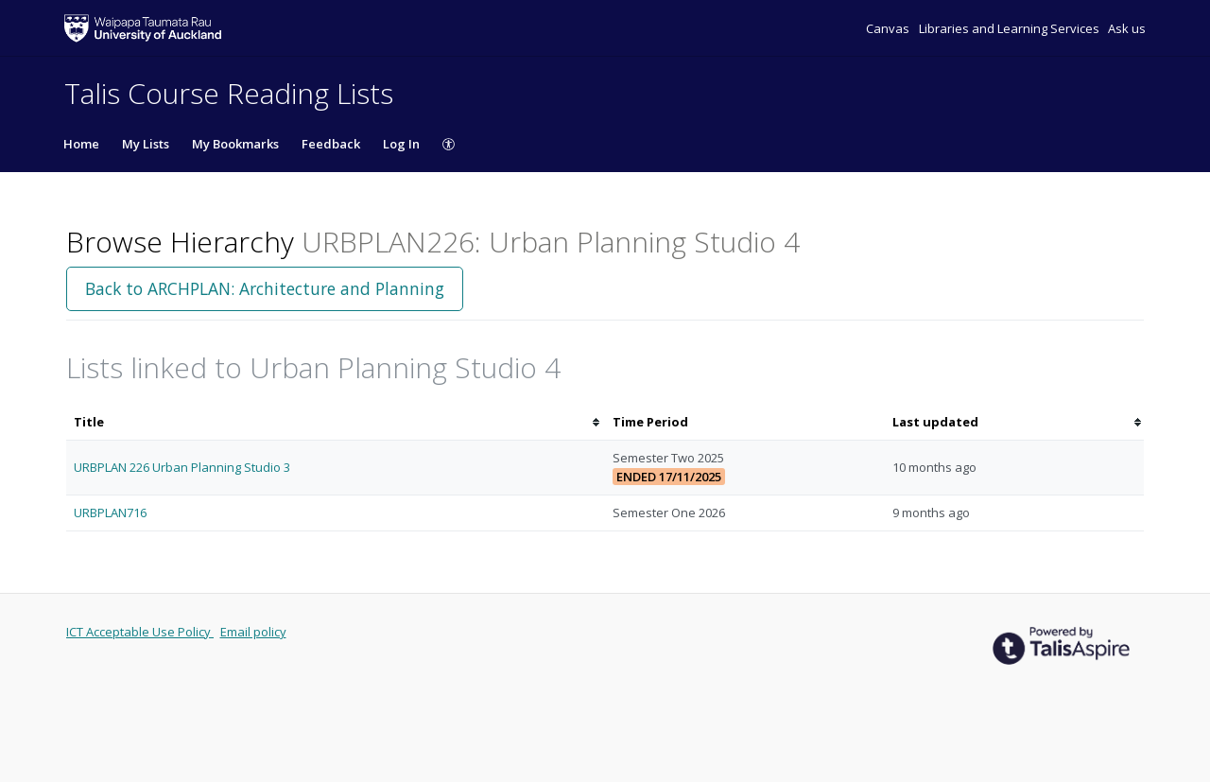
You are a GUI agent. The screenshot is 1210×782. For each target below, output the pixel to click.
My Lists (145, 143)
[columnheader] (335, 422)
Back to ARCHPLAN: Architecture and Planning (264, 288)
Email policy (253, 631)
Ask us (1127, 28)
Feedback (331, 143)
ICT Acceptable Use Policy (140, 631)
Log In (401, 143)
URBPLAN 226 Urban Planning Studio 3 (182, 467)
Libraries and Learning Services (1010, 28)
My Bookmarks (235, 143)
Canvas (889, 28)
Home (81, 143)
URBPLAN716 (110, 512)
